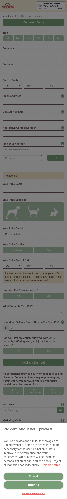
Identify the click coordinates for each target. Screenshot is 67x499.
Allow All (33, 476)
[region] (33, 461)
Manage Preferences (33, 493)
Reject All (33, 484)
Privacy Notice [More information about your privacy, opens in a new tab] (50, 464)
